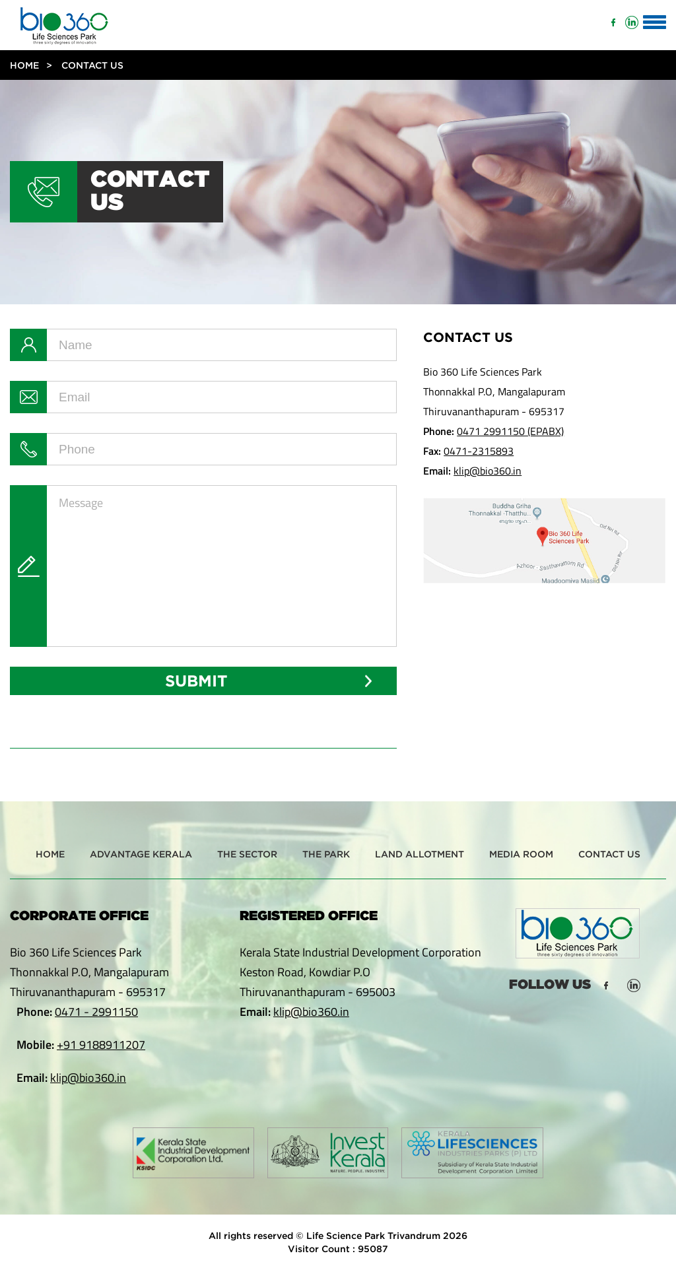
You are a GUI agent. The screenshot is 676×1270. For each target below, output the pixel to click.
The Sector (247, 854)
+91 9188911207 (101, 1044)
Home (24, 65)
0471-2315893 (479, 451)
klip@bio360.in (488, 471)
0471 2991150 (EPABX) (510, 431)
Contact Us (609, 854)
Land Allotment (419, 854)
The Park (326, 854)
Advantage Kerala (141, 854)
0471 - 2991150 (96, 1011)
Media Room (521, 854)
